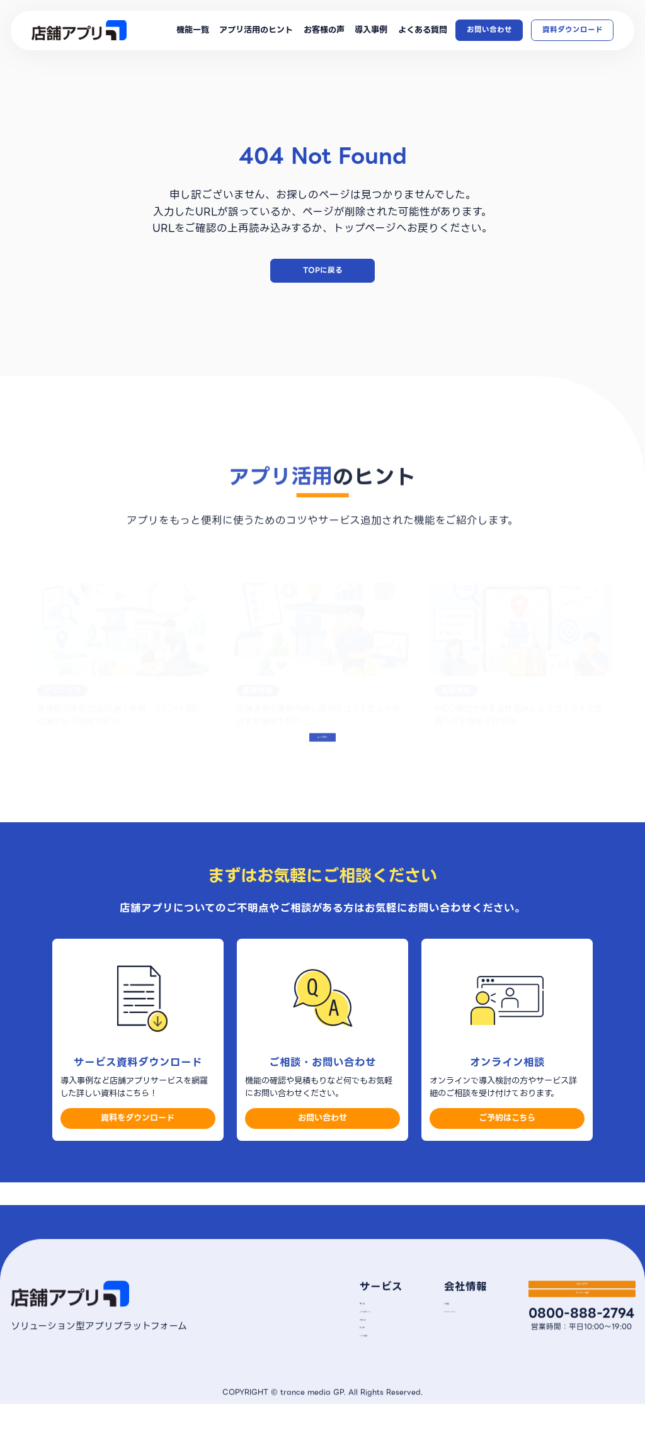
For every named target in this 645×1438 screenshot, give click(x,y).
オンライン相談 (579, 1350)
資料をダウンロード (137, 1156)
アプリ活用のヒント (256, 31)
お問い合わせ (489, 29)
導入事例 (371, 31)
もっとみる (322, 774)
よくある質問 (422, 31)
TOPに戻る (323, 270)
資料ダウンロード (572, 29)
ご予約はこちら (507, 1156)
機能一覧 (192, 31)
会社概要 (423, 1322)
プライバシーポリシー (445, 1339)
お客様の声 (324, 31)
